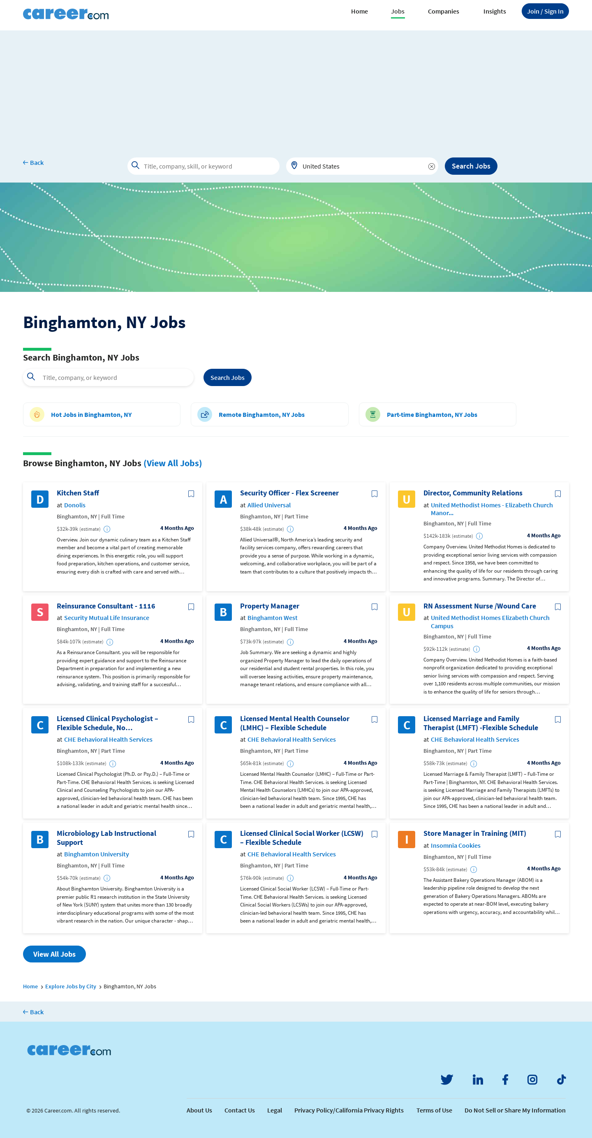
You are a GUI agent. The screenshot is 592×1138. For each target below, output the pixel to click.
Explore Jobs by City (70, 986)
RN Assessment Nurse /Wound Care (479, 606)
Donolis (75, 505)
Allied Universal (269, 505)
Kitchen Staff (78, 492)
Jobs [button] (398, 11)
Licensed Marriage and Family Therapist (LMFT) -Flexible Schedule (480, 723)
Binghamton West (272, 618)
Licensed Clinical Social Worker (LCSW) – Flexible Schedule (301, 838)
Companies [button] (443, 11)
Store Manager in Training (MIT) (474, 833)
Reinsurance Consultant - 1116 (106, 606)
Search (227, 377)
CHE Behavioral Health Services (108, 739)
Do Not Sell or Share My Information (515, 1110)
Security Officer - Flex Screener (289, 492)
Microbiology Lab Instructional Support (106, 838)
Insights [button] (494, 11)
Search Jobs (471, 166)
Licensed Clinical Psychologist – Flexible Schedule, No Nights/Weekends (107, 723)
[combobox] (362, 166)
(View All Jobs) (172, 463)
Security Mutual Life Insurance (106, 618)
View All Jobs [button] (54, 954)
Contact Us (239, 1110)
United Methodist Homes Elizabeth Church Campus (490, 621)
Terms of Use (434, 1110)
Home (359, 11)
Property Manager (269, 606)
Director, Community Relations (473, 492)
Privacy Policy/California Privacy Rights (349, 1110)
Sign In (545, 11)
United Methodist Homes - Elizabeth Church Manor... (492, 509)
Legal (274, 1110)
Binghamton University (96, 854)
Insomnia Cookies (456, 845)
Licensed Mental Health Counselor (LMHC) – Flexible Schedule (294, 723)
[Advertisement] (296, 88)
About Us (199, 1110)
